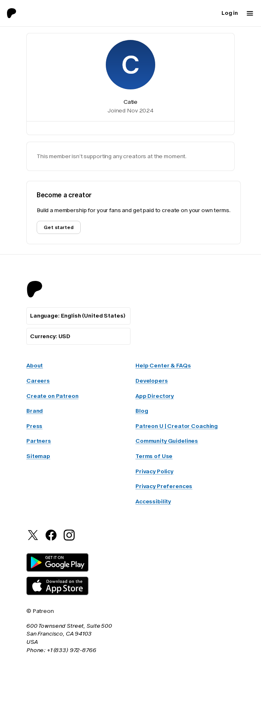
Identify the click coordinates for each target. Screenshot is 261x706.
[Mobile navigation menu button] (249, 13)
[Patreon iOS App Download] (57, 594)
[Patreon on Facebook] (51, 541)
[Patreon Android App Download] (57, 571)
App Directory (154, 397)
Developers (151, 382)
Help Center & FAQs (163, 366)
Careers (38, 382)
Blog (141, 412)
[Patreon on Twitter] (33, 541)
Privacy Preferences (163, 487)
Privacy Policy (154, 472)
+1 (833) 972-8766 (71, 651)
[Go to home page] (15, 13)
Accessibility (153, 502)
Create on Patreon (52, 397)
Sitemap (38, 457)
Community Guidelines (166, 442)
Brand (34, 412)
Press (34, 427)
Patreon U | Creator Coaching (176, 427)
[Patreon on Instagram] (69, 541)
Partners (38, 442)
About (34, 366)
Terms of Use (153, 457)
